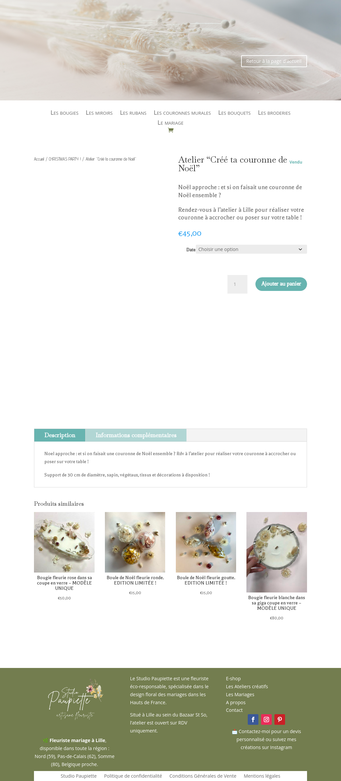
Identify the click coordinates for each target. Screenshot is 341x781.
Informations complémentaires (136, 435)
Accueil (39, 159)
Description (59, 435)
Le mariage (170, 123)
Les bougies (65, 113)
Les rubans (133, 113)
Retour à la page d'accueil (274, 61)
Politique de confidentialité (133, 776)
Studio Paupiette (79, 776)
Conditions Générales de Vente (203, 776)
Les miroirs (99, 113)
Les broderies (274, 113)
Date (190, 250)
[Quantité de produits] (237, 284)
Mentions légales (262, 776)
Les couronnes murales (182, 113)
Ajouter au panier (281, 284)
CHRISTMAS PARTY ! (65, 159)
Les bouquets (234, 113)
